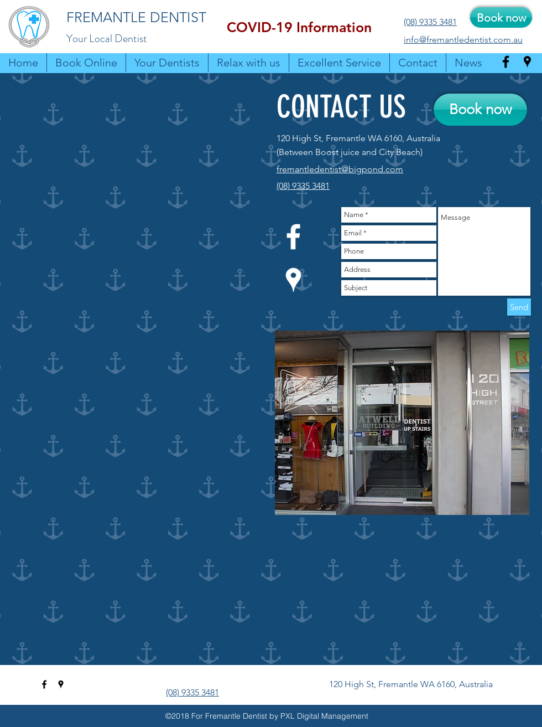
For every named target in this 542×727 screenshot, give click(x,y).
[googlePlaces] (527, 62)
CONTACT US (341, 107)
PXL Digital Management (324, 716)
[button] (299, 27)
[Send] (519, 307)
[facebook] (506, 62)
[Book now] (501, 17)
